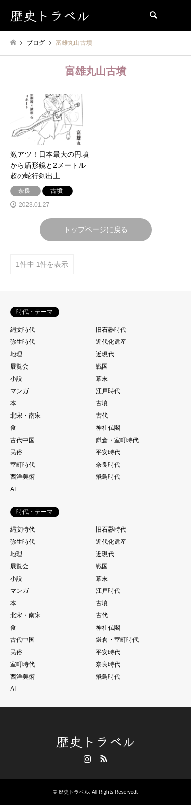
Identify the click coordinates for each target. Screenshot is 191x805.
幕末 (102, 378)
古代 (102, 415)
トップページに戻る (96, 229)
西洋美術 (22, 476)
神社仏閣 (108, 427)
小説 (16, 378)
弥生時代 (22, 342)
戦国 (102, 366)
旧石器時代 (111, 329)
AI (13, 489)
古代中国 (22, 440)
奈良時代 (108, 464)
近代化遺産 (111, 342)
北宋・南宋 (25, 415)
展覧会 (19, 366)
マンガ (19, 391)
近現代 (105, 354)
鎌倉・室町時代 (117, 440)
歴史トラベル (95, 740)
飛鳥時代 (108, 476)
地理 (16, 354)
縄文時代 (22, 329)
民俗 (16, 452)
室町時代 (22, 464)
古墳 (102, 403)
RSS (103, 758)
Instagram (87, 758)
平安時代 (108, 452)
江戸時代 (108, 391)
